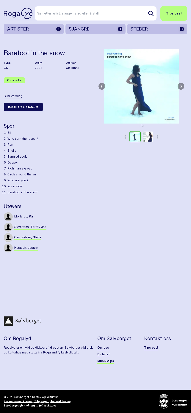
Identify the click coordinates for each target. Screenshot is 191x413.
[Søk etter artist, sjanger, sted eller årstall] (97, 13)
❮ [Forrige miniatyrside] (125, 136)
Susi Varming (13, 96)
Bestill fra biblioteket (23, 106)
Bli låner (103, 354)
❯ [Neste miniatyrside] (157, 136)
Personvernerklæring (19, 401)
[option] (135, 136)
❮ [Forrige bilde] (102, 86)
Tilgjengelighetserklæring (52, 401)
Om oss (103, 347)
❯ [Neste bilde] (181, 86)
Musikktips (105, 361)
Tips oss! (174, 13)
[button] (141, 86)
